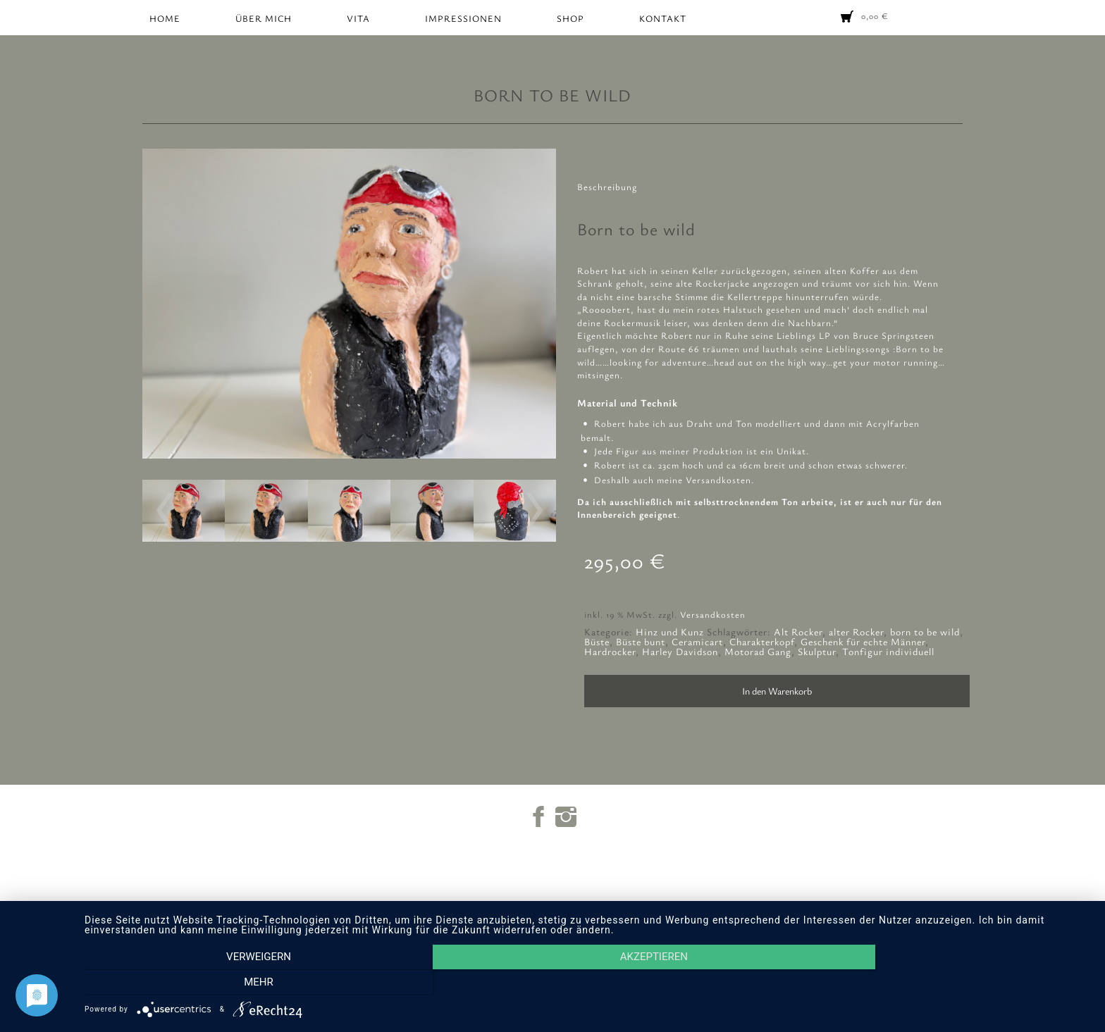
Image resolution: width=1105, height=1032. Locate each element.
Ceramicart (697, 641)
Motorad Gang (757, 651)
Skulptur (817, 651)
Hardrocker (610, 651)
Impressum (560, 921)
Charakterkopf (761, 641)
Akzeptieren (588, 983)
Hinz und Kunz (670, 631)
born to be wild (925, 631)
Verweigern (235, 983)
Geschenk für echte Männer (863, 641)
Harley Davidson (680, 651)
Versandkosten (713, 615)
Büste (597, 641)
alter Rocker (856, 631)
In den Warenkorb (777, 690)
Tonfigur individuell (888, 651)
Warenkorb (560, 909)
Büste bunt (640, 641)
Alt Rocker (798, 631)
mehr (940, 983)
